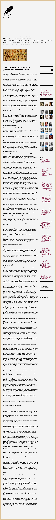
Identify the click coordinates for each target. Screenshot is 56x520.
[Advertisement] (28, 29)
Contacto (22, 44)
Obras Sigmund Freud (45, 160)
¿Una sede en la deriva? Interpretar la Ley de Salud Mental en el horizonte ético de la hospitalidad (47, 256)
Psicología (11, 38)
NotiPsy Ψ (5, 38)
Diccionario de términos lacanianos (47, 167)
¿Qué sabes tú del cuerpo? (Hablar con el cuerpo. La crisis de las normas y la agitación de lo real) (47, 196)
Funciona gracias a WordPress (17, 516)
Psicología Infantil (18, 38)
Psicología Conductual (44, 42)
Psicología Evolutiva (47, 40)
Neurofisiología (40, 40)
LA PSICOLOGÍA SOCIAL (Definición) (47, 220)
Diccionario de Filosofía (45, 172)
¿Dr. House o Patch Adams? (45, 194)
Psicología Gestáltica (34, 42)
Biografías (16, 36)
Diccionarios (31, 36)
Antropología (34, 40)
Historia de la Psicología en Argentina (47, 207)
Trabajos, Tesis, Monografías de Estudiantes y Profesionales (13, 40)
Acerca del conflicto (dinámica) (46, 240)
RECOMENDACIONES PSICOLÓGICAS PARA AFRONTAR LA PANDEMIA (15, 46)
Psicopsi (6, 18)
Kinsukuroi (42, 89)
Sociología (29, 38)
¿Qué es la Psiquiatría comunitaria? (46, 230)
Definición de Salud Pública (45, 253)
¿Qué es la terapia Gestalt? (45, 263)
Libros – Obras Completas (7, 36)
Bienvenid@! (27, 44)
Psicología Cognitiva (25, 42)
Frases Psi (13, 44)
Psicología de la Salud (16, 42)
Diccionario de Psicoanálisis (46, 177)
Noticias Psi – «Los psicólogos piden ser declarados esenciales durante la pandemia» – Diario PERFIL (47, 184)
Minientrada (43, 36)
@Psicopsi (18, 44)
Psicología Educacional (7, 42)
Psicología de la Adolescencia (46, 249)
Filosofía (23, 38)
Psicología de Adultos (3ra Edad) (46, 250)
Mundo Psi (37, 36)
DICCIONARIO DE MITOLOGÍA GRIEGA (47, 176)
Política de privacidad (33, 46)
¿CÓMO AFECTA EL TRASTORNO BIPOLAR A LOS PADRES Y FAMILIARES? (46, 246)
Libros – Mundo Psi (23, 36)
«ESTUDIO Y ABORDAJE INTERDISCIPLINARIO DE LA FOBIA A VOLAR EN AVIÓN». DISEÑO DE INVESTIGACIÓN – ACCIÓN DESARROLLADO (47, 237)
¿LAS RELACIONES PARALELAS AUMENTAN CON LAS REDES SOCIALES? (46, 202)
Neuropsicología (6, 44)
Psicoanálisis (27, 40)
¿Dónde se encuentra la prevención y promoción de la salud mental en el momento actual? (47, 199)
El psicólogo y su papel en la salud (46, 254)
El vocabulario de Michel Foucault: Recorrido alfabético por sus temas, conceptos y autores (47, 174)
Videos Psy (48, 36)
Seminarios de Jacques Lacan (46, 161)
